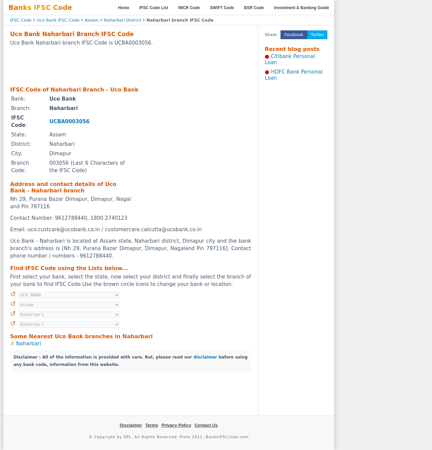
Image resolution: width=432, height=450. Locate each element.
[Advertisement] (130, 66)
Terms (151, 425)
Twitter (317, 34)
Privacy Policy (176, 425)
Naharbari (28, 344)
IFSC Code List (153, 7)
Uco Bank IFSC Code (58, 20)
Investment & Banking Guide (301, 7)
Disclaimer (131, 425)
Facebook (294, 34)
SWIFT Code (222, 7)
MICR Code (189, 7)
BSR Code (254, 7)
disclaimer (205, 357)
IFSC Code (20, 20)
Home (123, 7)
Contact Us (206, 425)
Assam (92, 20)
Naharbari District (122, 20)
